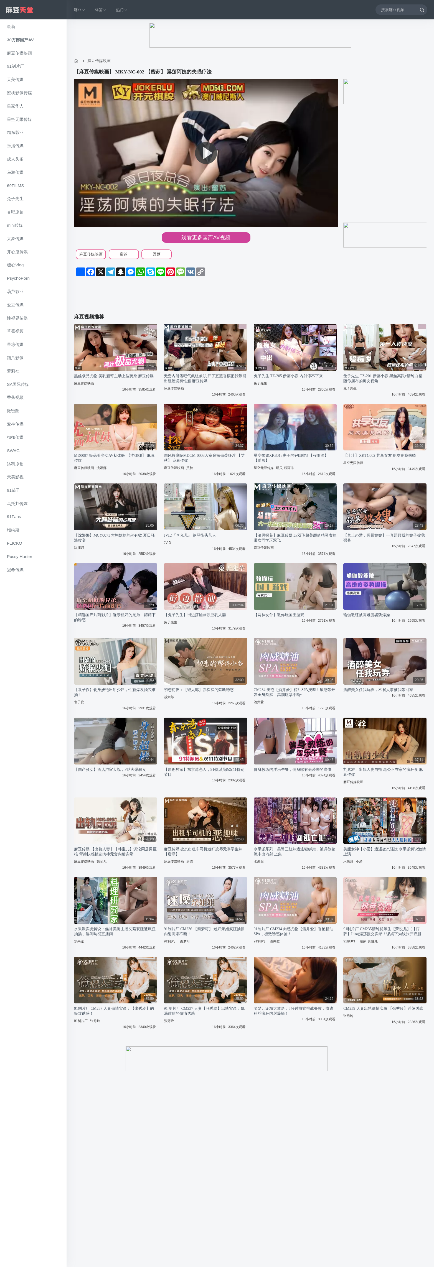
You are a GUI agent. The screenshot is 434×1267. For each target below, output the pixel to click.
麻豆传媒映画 (19, 53)
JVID (167, 543)
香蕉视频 (15, 397)
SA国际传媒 (18, 384)
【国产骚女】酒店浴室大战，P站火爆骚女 (110, 770)
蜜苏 (124, 254)
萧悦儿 (373, 941)
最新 (11, 26)
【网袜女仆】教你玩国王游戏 (279, 615)
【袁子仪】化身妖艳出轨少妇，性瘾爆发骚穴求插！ (115, 692)
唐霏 (189, 861)
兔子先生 (15, 198)
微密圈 (13, 410)
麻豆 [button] (80, 10)
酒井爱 (259, 702)
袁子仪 (79, 702)
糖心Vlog (15, 264)
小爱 (359, 861)
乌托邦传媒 (17, 503)
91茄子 (13, 490)
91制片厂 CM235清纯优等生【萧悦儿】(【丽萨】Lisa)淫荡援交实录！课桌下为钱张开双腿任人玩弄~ (384, 932)
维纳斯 (13, 529)
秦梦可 (185, 941)
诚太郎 (169, 697)
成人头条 (15, 159)
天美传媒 (15, 79)
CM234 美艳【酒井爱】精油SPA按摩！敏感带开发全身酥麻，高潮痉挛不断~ (295, 692)
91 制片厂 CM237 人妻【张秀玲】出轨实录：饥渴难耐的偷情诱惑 (204, 1011)
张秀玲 (95, 1021)
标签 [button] (101, 10)
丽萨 (363, 941)
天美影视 (15, 477)
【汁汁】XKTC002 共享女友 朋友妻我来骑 (379, 455)
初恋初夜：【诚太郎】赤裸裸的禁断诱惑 (199, 690)
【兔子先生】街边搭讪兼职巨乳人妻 (195, 615)
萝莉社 (13, 371)
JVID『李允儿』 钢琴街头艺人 (190, 535)
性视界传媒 (17, 318)
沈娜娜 (101, 468)
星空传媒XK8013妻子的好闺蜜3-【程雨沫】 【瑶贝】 (291, 458)
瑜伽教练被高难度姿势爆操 (366, 615)
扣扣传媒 (15, 437)
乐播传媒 (15, 145)
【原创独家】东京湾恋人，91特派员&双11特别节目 (204, 772)
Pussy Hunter (19, 556)
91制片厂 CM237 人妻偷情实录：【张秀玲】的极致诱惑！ (114, 1011)
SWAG (13, 450)
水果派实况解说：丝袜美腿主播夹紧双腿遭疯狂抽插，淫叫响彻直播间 (115, 931)
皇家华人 (15, 106)
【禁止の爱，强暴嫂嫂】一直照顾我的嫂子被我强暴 (384, 537)
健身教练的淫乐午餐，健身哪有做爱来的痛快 (292, 770)
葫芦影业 (15, 291)
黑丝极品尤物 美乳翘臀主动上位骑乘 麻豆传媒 (114, 376)
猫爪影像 (15, 357)
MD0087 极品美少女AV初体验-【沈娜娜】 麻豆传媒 (114, 458)
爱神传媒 (15, 424)
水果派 (259, 861)
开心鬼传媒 (17, 251)
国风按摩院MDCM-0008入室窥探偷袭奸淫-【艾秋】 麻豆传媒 (204, 458)
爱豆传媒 (15, 304)
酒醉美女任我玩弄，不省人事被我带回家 (378, 690)
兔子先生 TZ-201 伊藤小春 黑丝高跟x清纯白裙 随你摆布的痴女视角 (382, 378)
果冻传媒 (15, 344)
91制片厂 (15, 66)
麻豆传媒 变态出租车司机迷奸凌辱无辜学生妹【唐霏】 (203, 851)
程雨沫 (289, 468)
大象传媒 (15, 238)
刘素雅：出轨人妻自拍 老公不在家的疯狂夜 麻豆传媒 (383, 772)
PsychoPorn (18, 278)
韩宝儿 (101, 861)
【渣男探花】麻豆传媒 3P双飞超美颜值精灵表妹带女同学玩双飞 (295, 537)
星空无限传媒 (19, 119)
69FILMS (15, 185)
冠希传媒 (15, 569)
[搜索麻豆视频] (401, 9)
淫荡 (157, 254)
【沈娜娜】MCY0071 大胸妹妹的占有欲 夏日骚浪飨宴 (114, 537)
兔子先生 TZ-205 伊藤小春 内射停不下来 (288, 376)
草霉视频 (15, 331)
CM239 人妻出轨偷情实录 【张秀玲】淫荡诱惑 (383, 1008)
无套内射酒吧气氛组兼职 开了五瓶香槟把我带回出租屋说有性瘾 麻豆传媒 (205, 378)
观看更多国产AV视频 (205, 237)
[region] (33, 643)
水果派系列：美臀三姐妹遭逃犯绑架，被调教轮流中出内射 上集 (294, 851)
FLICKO (14, 543)
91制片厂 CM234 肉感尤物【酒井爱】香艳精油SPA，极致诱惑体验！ (294, 931)
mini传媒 (15, 225)
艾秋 (189, 468)
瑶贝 (279, 468)
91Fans (14, 516)
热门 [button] (122, 10)
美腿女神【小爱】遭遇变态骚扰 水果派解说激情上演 (384, 851)
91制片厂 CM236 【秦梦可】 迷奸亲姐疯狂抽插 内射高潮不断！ (204, 931)
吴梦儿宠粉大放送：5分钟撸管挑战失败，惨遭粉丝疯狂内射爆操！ (293, 1011)
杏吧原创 (15, 212)
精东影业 (15, 132)
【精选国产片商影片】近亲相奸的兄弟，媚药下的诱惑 (115, 617)
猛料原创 (15, 463)
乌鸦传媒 (15, 172)
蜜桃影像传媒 (19, 92)
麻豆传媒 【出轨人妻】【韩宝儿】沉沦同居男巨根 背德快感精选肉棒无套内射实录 (115, 851)
